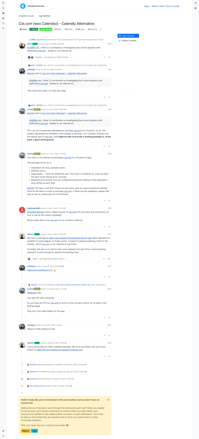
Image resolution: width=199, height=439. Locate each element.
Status (154, 6)
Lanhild (30, 109)
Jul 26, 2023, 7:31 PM (57, 154)
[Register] (195, 8)
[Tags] (3, 13)
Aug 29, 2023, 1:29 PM (53, 325)
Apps (146, 6)
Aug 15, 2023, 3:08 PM (53, 266)
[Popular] (3, 18)
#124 (109, 343)
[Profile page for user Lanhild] (22, 111)
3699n (33, 40)
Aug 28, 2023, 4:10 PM (58, 289)
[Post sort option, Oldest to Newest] (128, 41)
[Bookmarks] (3, 23)
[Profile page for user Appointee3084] (22, 210)
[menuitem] (195, 3)
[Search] (3, 28)
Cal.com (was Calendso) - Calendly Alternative (64, 73)
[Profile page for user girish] (22, 46)
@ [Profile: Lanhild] (31, 212)
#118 (109, 154)
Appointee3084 (33, 208)
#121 (109, 266)
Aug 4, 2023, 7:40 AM (56, 208)
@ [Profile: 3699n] (31, 47)
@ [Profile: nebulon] (32, 292)
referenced (38, 386)
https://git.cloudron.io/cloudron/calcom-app (70, 238)
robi (31, 386)
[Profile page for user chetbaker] (22, 71)
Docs (169, 6)
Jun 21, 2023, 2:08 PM (55, 44)
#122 (109, 289)
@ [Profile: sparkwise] (42, 40)
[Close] (108, 399)
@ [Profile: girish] (30, 73)
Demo (162, 6)
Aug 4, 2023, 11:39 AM (57, 234)
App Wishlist (46, 29)
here (89, 157)
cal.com (42, 50)
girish (29, 44)
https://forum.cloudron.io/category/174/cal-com (60, 349)
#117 (109, 109)
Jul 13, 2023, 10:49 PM (57, 109)
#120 (109, 234)
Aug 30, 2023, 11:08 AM (57, 343)
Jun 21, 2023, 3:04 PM (52, 69)
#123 (109, 325)
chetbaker (31, 69)
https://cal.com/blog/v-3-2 (40, 270)
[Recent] (3, 8)
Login (34, 431)
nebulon (30, 234)
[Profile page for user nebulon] (22, 236)
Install (176, 6)
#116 (109, 69)
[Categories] (3, 3)
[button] (3, 431)
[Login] (195, 3)
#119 (109, 208)
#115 (109, 44)
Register (25, 431)
